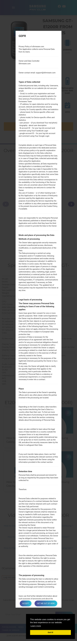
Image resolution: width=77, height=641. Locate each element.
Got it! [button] (50, 632)
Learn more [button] (35, 626)
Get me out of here (46, 603)
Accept (25, 603)
